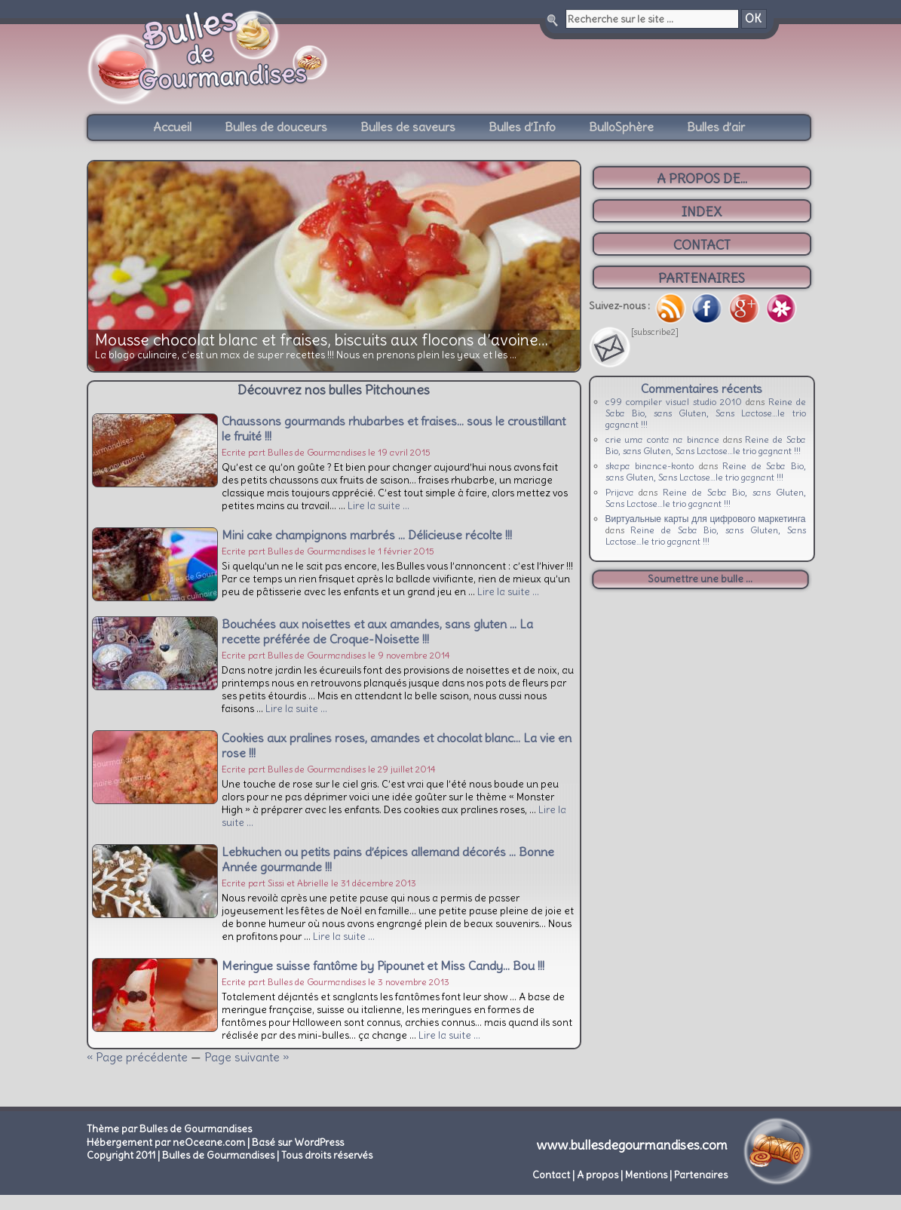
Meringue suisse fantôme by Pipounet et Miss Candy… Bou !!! (383, 965)
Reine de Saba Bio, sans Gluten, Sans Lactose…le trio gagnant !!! (705, 413)
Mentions (646, 1175)
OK (753, 19)
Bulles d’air (716, 126)
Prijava (619, 492)
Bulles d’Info (522, 126)
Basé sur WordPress (298, 1142)
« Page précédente (137, 1056)
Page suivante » (246, 1056)
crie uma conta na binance (662, 439)
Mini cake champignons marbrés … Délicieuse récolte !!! (367, 534)
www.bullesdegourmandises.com (632, 1145)
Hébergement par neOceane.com (166, 1142)
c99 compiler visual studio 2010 (673, 401)
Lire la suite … (378, 505)
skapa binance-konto (649, 465)
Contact (551, 1175)
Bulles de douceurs (276, 126)
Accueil (172, 126)
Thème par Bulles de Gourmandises (169, 1128)
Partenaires (701, 1175)
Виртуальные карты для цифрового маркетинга (705, 518)
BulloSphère (621, 126)
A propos (597, 1175)
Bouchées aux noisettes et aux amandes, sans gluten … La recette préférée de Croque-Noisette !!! (377, 631)
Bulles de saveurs (407, 126)
